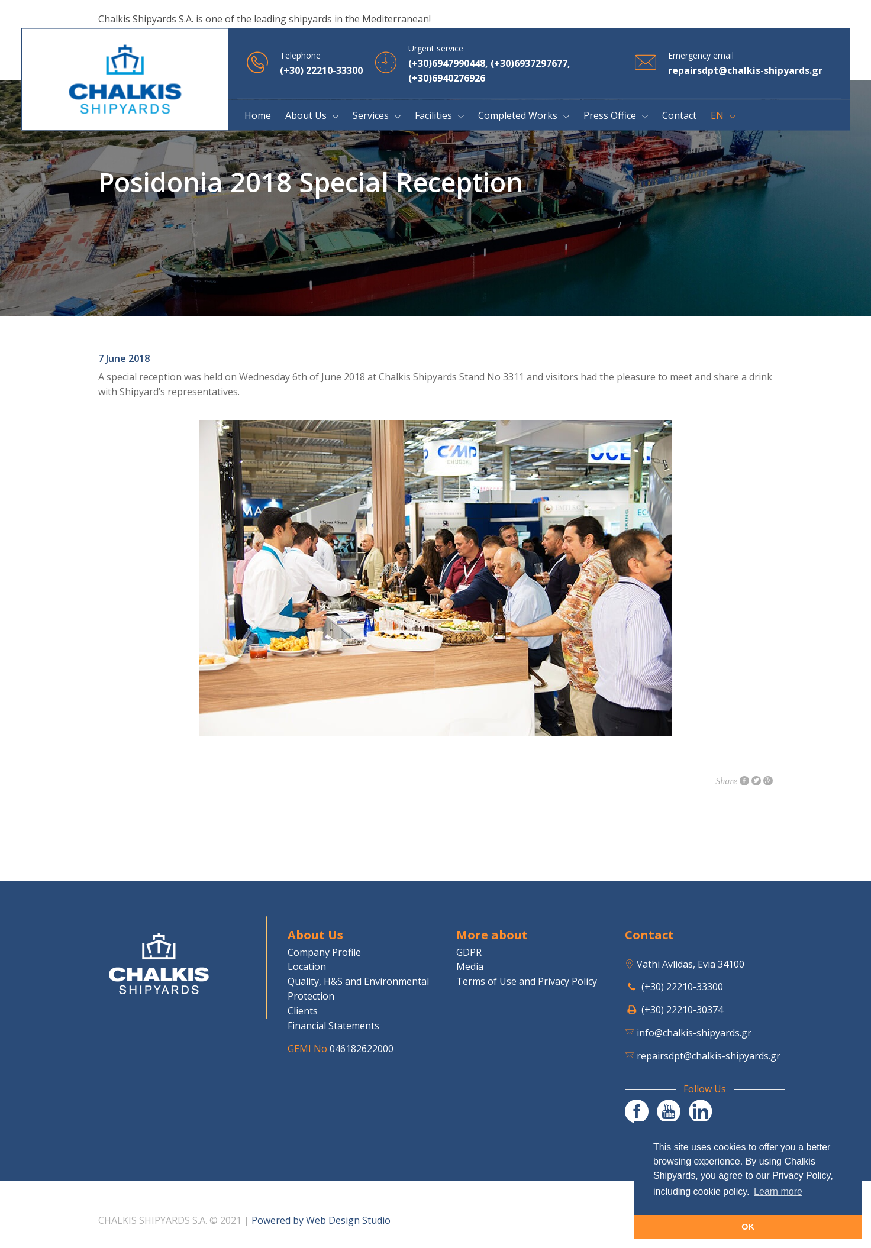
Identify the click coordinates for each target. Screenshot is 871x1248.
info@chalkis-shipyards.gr (694, 1032)
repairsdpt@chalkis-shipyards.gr (708, 1055)
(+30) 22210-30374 (682, 1009)
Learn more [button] (778, 1191)
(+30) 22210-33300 (682, 986)
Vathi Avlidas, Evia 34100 (690, 964)
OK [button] (747, 1226)
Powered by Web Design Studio (321, 1220)
